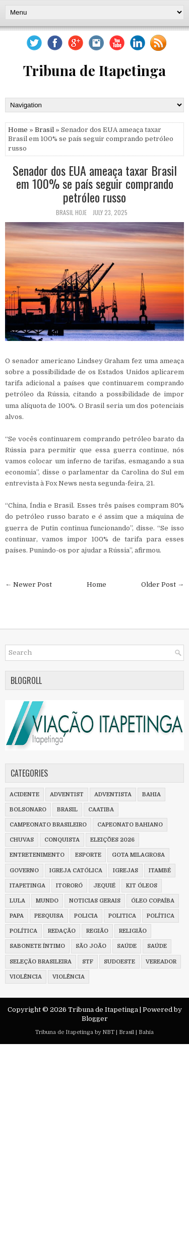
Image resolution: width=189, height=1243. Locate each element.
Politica (122, 916)
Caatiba (101, 809)
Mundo (47, 900)
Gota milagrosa (138, 855)
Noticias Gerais (94, 900)
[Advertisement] (94, 1146)
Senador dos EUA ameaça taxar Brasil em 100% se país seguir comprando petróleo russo (95, 183)
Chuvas (22, 840)
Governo (24, 870)
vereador (161, 961)
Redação (62, 931)
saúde (127, 946)
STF (87, 961)
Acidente (24, 794)
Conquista (62, 840)
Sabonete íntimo (37, 946)
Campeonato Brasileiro (48, 824)
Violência (68, 977)
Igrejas (125, 870)
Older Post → (162, 584)
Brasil (44, 129)
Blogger (95, 1018)
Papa (17, 916)
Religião (133, 931)
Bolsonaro (28, 809)
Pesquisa (49, 916)
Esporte (88, 855)
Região (97, 931)
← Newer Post (28, 584)
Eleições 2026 (112, 840)
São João (91, 946)
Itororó (69, 885)
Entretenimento (37, 855)
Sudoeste (119, 961)
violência (26, 977)
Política (23, 931)
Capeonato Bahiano (130, 824)
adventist (67, 794)
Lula (17, 900)
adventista (113, 794)
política (160, 916)
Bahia (151, 794)
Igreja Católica (75, 870)
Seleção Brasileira (41, 961)
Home (18, 129)
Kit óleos (141, 885)
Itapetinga (27, 885)
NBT (108, 1032)
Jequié (104, 885)
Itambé (160, 870)
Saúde (157, 946)
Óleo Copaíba (152, 900)
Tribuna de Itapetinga (94, 70)
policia (86, 916)
